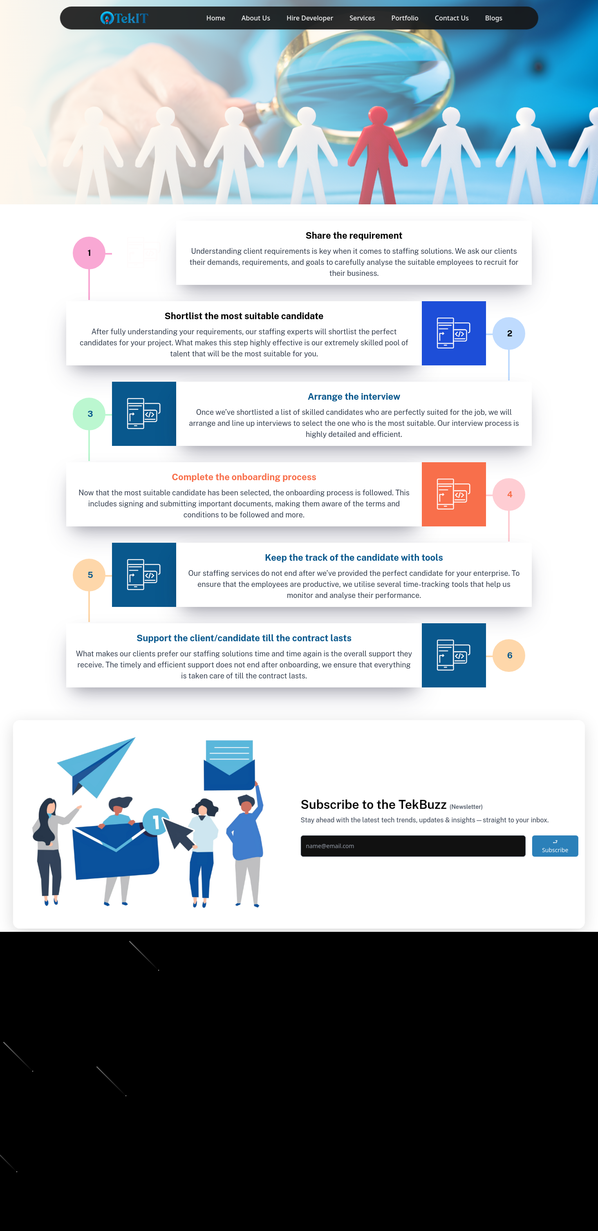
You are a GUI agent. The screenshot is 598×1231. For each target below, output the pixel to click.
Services (362, 17)
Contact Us (452, 17)
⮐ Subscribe (550, 849)
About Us (256, 17)
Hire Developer (310, 17)
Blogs (493, 17)
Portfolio (405, 17)
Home (215, 17)
